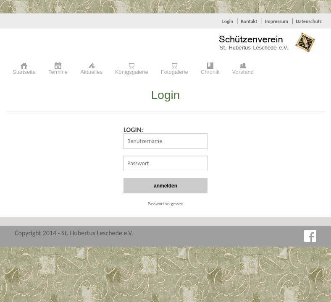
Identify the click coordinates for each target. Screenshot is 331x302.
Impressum (276, 21)
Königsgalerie (131, 72)
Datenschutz (309, 21)
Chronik (210, 72)
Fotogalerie (174, 72)
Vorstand (243, 72)
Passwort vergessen (166, 203)
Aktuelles (91, 72)
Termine (58, 72)
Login (227, 21)
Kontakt (249, 21)
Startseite (24, 72)
